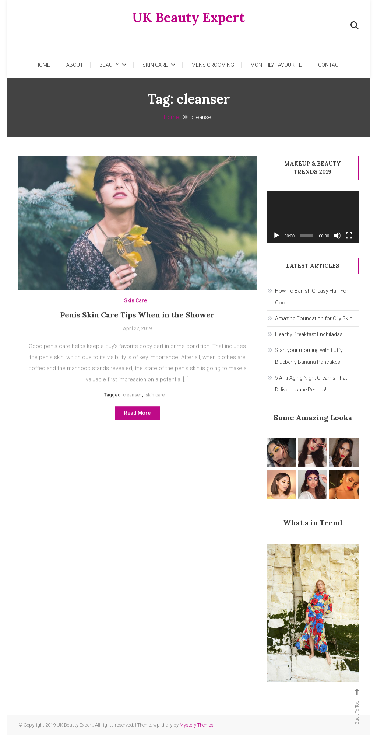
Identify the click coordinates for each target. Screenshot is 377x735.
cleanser (132, 397)
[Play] (276, 235)
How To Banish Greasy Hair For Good (311, 297)
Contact (330, 65)
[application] (313, 217)
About (74, 65)
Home (42, 65)
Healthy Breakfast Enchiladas (309, 334)
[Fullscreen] (349, 235)
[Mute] (337, 235)
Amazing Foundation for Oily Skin (313, 318)
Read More (137, 415)
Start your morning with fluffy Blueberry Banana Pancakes (309, 356)
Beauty (109, 65)
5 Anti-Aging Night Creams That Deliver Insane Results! (311, 384)
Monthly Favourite (276, 65)
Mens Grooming (212, 65)
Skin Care (155, 65)
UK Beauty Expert (188, 17)
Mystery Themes (197, 725)
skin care (155, 397)
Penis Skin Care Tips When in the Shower (137, 316)
